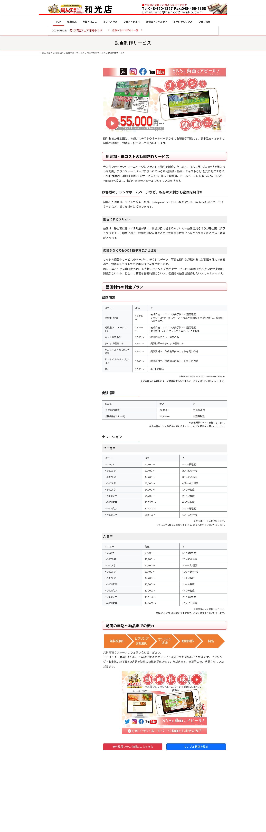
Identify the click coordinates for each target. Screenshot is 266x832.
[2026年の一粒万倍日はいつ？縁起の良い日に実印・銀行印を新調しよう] (45, 356)
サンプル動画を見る (196, 746)
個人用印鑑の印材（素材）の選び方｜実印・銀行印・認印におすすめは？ (72, 265)
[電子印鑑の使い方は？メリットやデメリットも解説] (45, 287)
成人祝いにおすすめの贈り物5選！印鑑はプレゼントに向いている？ (72, 333)
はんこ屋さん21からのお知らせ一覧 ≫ (66, 143)
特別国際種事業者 (65, 242)
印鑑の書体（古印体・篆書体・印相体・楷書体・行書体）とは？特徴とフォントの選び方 (64, 131)
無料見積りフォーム (115, 652)
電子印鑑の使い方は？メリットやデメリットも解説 (72, 285)
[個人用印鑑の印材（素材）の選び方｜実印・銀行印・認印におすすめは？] (45, 265)
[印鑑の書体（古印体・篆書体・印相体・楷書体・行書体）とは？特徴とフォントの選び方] (45, 307)
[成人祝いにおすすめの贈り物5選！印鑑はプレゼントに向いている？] (45, 334)
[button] (125, 30)
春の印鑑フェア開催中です (86, 30)
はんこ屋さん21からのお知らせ (66, 89)
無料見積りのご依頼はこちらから (132, 746)
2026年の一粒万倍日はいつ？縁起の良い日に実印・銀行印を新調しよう (72, 355)
